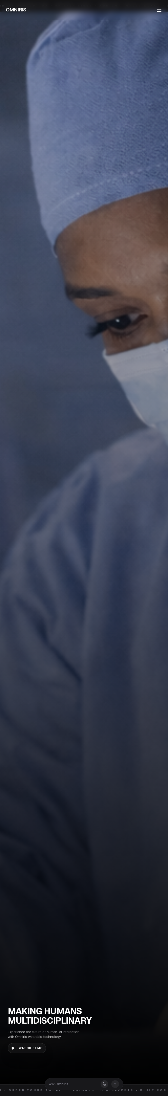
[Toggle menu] (159, 10)
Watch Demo (27, 1048)
